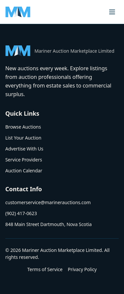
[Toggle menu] (112, 12)
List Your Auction (23, 138)
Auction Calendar (23, 170)
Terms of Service (44, 269)
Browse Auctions (23, 127)
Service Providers (23, 159)
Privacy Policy (82, 269)
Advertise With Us (24, 149)
